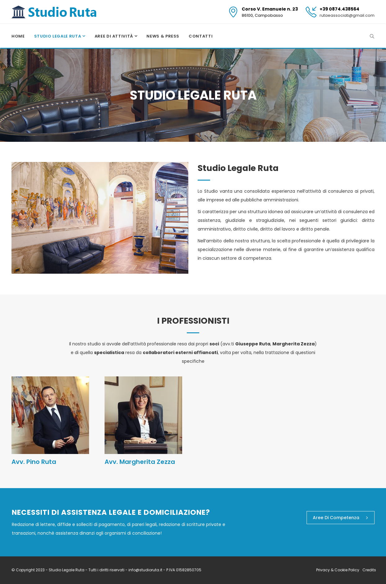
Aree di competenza (340, 517)
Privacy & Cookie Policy (337, 570)
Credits (369, 570)
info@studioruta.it (145, 570)
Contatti (201, 36)
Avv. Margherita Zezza (140, 461)
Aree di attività (114, 36)
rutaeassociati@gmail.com (347, 15)
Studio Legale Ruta (58, 36)
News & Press (162, 36)
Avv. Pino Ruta (33, 461)
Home (18, 36)
